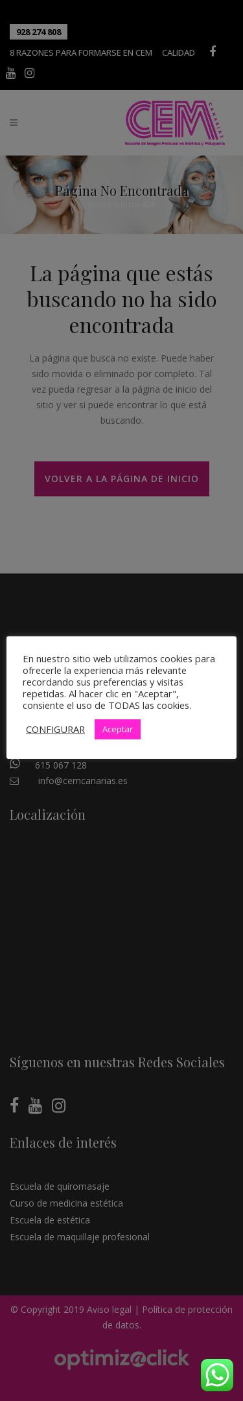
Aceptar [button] (117, 729)
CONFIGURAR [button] (55, 729)
